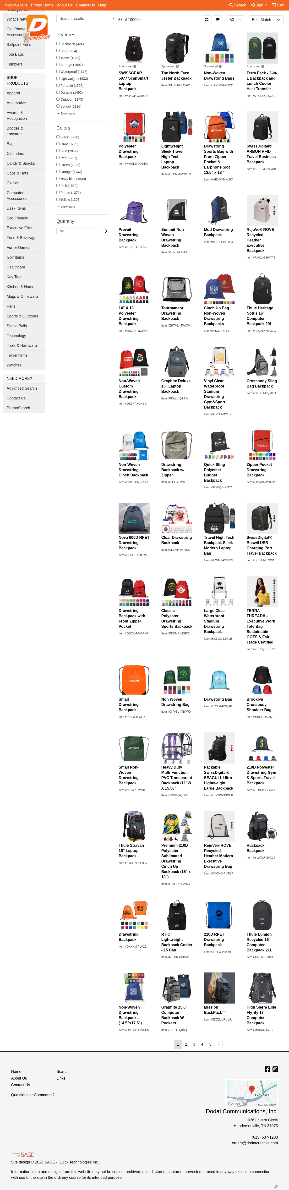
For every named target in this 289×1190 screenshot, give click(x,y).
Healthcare (16, 267)
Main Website (16, 5)
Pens (239, 22)
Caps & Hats (17, 173)
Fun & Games (18, 248)
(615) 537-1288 (265, 1137)
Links (61, 1078)
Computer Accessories (17, 196)
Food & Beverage (22, 238)
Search (237, 5)
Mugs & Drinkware (22, 297)
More (257, 22)
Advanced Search (22, 388)
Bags (126, 22)
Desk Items (16, 208)
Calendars (15, 154)
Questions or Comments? (33, 1095)
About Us (65, 5)
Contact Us (85, 5)
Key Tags (14, 277)
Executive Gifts (19, 228)
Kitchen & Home (20, 287)
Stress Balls (17, 326)
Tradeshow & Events (206, 22)
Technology (16, 336)
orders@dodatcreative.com (255, 1143)
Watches (14, 365)
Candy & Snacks (21, 163)
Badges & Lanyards (15, 131)
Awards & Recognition (17, 115)
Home (16, 1072)
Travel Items (17, 355)
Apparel (105, 22)
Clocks (12, 183)
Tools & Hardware (22, 346)
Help (102, 5)
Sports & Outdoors (22, 316)
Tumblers (14, 64)
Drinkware (150, 22)
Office (174, 22)
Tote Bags (15, 54)
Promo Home (42, 5)
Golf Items (15, 257)
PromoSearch (18, 408)
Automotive (16, 103)
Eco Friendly (17, 218)
